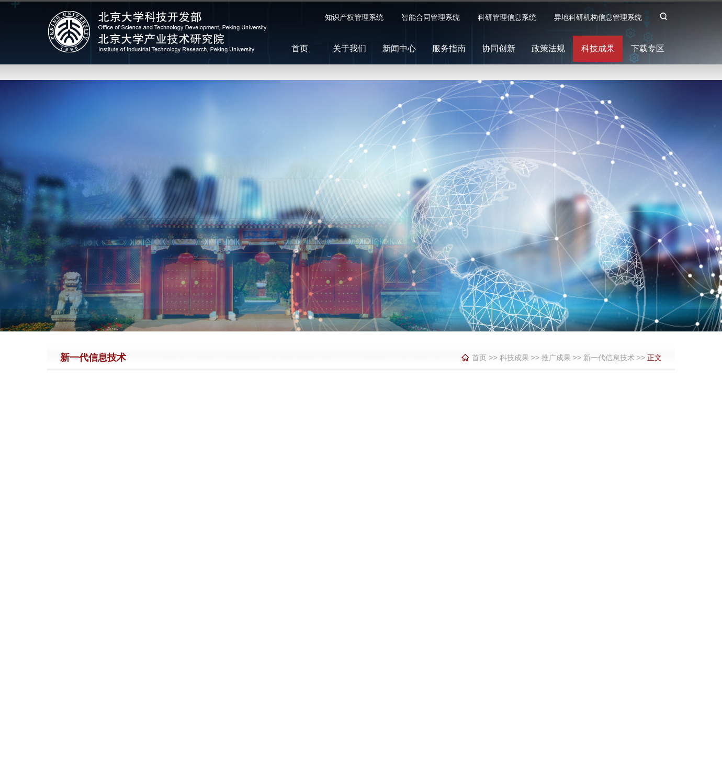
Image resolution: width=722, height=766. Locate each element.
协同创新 (498, 48)
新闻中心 (399, 48)
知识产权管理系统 (354, 17)
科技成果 (598, 48)
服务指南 (449, 48)
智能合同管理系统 (430, 17)
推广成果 (556, 357)
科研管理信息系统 (507, 17)
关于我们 (349, 48)
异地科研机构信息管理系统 (598, 17)
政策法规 (548, 48)
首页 (299, 48)
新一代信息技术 (609, 357)
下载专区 (647, 48)
